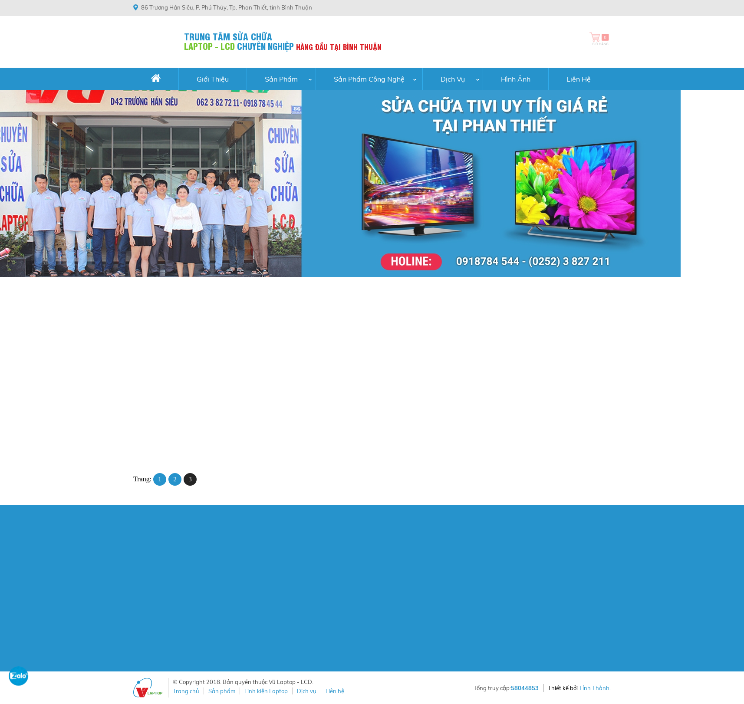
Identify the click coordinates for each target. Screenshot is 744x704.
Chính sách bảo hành (434, 599)
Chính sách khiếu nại (433, 570)
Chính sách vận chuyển (437, 580)
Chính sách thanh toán (436, 560)
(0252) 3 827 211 (430, 7)
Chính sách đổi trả (430, 590)
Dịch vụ (453, 79)
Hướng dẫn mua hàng (435, 550)
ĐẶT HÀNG (166, 452)
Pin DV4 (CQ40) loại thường (469, 420)
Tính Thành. (595, 687)
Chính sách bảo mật (433, 619)
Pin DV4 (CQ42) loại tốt (171, 420)
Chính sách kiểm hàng (435, 609)
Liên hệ (578, 79)
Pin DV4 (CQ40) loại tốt (365, 420)
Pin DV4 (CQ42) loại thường (275, 420)
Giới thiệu (213, 79)
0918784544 (383, 7)
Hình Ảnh (515, 79)
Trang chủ (186, 691)
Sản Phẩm (281, 79)
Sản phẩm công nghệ (369, 79)
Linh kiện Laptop (266, 691)
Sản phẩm (221, 691)
